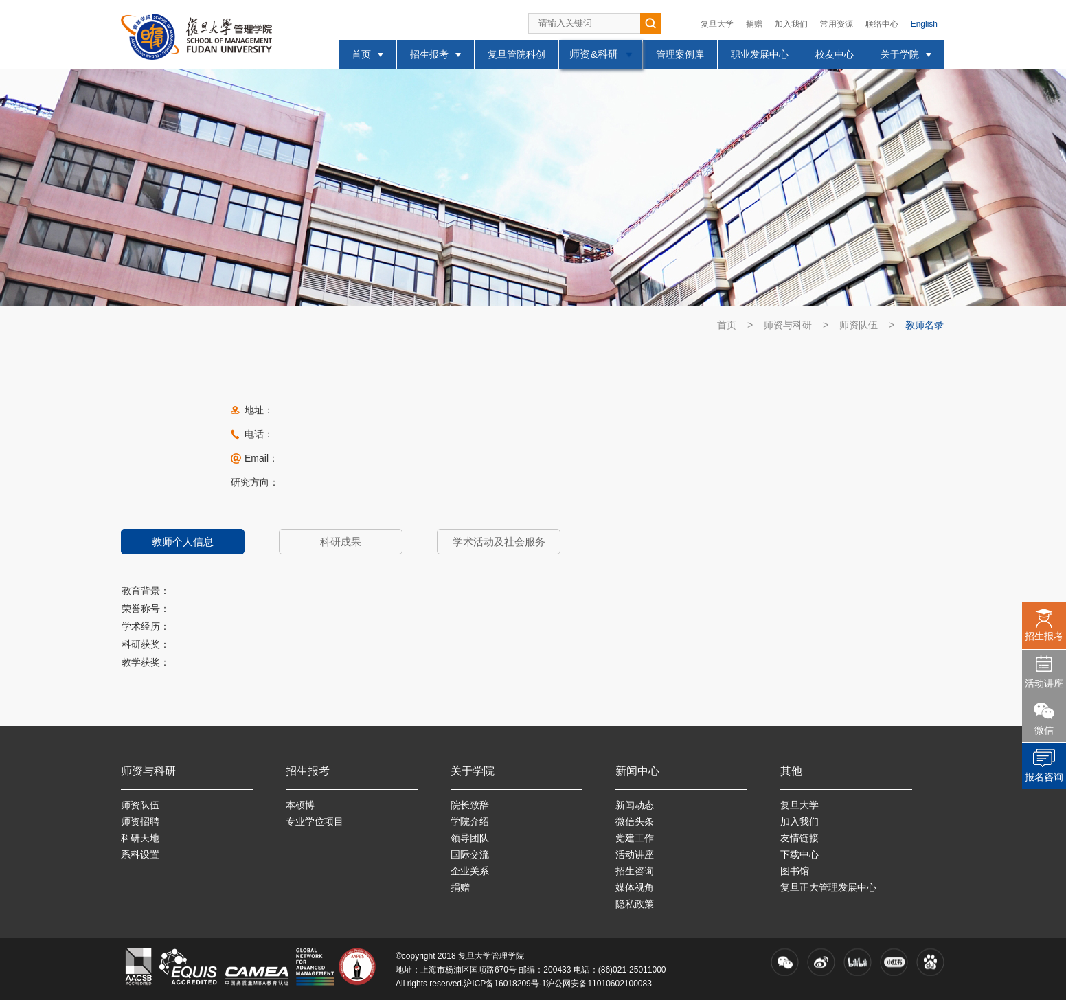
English (924, 24)
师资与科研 (788, 324)
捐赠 (754, 24)
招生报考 (1044, 635)
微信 (1044, 730)
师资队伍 (858, 324)
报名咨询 (1044, 776)
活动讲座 (1044, 683)
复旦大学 (717, 24)
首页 (726, 324)
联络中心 (881, 24)
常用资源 (836, 24)
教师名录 (924, 324)
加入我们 (791, 24)
